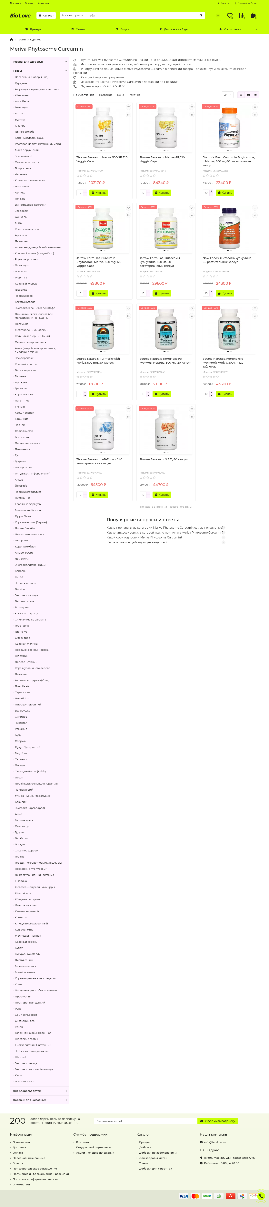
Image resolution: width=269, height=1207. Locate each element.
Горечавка (22, 625)
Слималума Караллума (30, 619)
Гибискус (21, 631)
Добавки (145, 1147)
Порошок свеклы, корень (31, 649)
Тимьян (20, 406)
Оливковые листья (27, 162)
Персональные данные (29, 1158)
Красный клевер (26, 283)
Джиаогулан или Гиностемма (34, 874)
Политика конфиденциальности (35, 1179)
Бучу (18, 734)
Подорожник (24, 467)
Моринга (21, 277)
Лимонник (22, 186)
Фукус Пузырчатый (27, 747)
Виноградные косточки (30, 204)
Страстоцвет (23, 692)
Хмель (19, 479)
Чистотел (21, 722)
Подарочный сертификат (93, 1147)
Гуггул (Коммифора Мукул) (32, 473)
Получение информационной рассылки (41, 1173)
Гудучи (19, 832)
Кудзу (19, 947)
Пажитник (22, 400)
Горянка (20, 376)
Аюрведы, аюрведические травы (37, 89)
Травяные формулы (28, 503)
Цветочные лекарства (29, 534)
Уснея (19, 1026)
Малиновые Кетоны (28, 510)
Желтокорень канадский (31, 329)
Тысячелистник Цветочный (33, 1044)
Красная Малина (26, 643)
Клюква (20, 125)
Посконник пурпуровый (31, 868)
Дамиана (21, 674)
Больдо (20, 844)
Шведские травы (26, 1038)
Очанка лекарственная (30, 342)
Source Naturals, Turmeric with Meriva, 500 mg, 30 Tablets (98, 360)
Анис (18, 814)
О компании (230, 29)
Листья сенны (24, 960)
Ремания (21, 728)
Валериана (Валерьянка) (31, 76)
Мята (18, 222)
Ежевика (21, 880)
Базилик (20, 801)
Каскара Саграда (26, 613)
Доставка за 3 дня (174, 29)
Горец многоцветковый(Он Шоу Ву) (38, 862)
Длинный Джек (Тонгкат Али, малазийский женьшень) (34, 315)
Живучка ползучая (27, 899)
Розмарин (22, 607)
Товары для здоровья (41, 61)
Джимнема (22, 449)
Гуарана (20, 461)
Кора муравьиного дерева (32, 668)
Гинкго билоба (25, 131)
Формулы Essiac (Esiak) (30, 771)
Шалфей (20, 1057)
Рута (18, 1008)
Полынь (20, 198)
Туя (17, 455)
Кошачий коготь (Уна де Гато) (34, 253)
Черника (21, 174)
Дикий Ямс (22, 698)
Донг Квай (22, 686)
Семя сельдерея (26, 1014)
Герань (19, 856)
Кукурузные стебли (28, 953)
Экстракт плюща (26, 1063)
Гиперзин (21, 540)
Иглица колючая (26, 905)
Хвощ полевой (24, 412)
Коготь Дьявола (25, 301)
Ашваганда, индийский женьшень (38, 247)
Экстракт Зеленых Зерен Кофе (35, 307)
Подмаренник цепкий (30, 1002)
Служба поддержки (90, 1134)
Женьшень (22, 95)
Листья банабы (25, 528)
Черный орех (24, 295)
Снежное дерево (26, 850)
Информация (21, 1134)
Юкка (19, 1075)
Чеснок (20, 424)
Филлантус (22, 826)
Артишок (21, 235)
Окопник (21, 759)
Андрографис (24, 552)
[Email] (145, 1121)
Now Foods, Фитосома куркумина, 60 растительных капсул (227, 260)
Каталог (46, 15)
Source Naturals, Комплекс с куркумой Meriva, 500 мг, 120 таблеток (223, 362)
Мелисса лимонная (28, 935)
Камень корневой (27, 911)
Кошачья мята (24, 929)
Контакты (43, 3)
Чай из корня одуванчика (32, 1051)
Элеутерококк (24, 357)
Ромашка (21, 271)
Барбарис (21, 838)
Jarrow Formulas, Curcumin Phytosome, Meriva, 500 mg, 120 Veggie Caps (98, 262)
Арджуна (21, 382)
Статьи (78, 29)
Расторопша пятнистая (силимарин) (39, 143)
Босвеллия (22, 437)
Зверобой (21, 210)
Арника (20, 192)
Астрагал (21, 113)
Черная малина (25, 583)
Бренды (33, 29)
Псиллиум (22, 265)
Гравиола (21, 388)
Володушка (22, 710)
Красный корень (26, 941)
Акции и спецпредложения (95, 1152)
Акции (122, 29)
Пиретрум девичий (28, 704)
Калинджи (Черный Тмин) (32, 336)
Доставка (15, 3)
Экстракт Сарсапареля (30, 807)
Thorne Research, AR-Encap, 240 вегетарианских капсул (99, 461)
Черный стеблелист (28, 491)
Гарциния (21, 418)
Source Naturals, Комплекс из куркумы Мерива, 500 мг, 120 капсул (165, 360)
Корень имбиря (25, 546)
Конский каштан (26, 364)
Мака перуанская (27, 149)
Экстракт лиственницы (30, 564)
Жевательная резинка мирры (35, 887)
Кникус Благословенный (31, 923)
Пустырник (22, 497)
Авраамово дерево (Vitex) (32, 680)
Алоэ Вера (22, 101)
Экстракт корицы (26, 595)
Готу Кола (21, 753)
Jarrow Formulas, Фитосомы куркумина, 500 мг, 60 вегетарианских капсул (160, 262)
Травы (21, 39)
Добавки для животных (41, 1100)
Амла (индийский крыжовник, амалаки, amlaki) (35, 350)
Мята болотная (25, 972)
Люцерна (21, 241)
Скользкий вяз (25, 1020)
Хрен (18, 984)
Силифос (21, 716)
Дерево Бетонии (26, 661)
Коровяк (20, 570)
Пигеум (20, 765)
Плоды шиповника (27, 443)
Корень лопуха (25, 394)
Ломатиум (22, 558)
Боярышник (23, 168)
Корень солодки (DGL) (29, 137)
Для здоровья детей (41, 1091)
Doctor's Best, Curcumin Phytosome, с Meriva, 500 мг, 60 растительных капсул (229, 161)
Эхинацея (21, 107)
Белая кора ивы (25, 370)
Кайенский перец (27, 229)
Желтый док (23, 893)
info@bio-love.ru (215, 1142)
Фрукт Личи (23, 516)
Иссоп (19, 777)
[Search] (145, 15)
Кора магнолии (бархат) (31, 522)
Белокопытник (25, 601)
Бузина (20, 119)
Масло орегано (25, 1081)
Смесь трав (22, 637)
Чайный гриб (24, 789)
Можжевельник (25, 966)
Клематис (21, 917)
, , (229, 1157)
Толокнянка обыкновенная (33, 1032)
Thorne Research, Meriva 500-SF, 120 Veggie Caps (101, 159)
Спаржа (20, 741)
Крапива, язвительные (30, 180)
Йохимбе (21, 485)
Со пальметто (24, 430)
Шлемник (21, 655)
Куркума (36, 39)
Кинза (19, 576)
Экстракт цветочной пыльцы (34, 1069)
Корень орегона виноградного (35, 978)
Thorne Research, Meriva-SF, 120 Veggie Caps (162, 159)
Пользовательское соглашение (35, 1168)
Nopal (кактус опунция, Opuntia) (36, 783)
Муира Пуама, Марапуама (32, 795)
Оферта (18, 1163)
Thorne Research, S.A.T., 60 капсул (164, 459)
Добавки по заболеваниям (158, 1152)
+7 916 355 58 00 (114, 86)
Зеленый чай (23, 156)
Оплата (29, 3)
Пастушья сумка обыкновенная (36, 990)
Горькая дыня (24, 820)
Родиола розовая (26, 259)
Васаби (20, 589)
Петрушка (21, 323)
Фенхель (20, 216)
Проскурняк (23, 996)
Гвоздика (21, 289)
